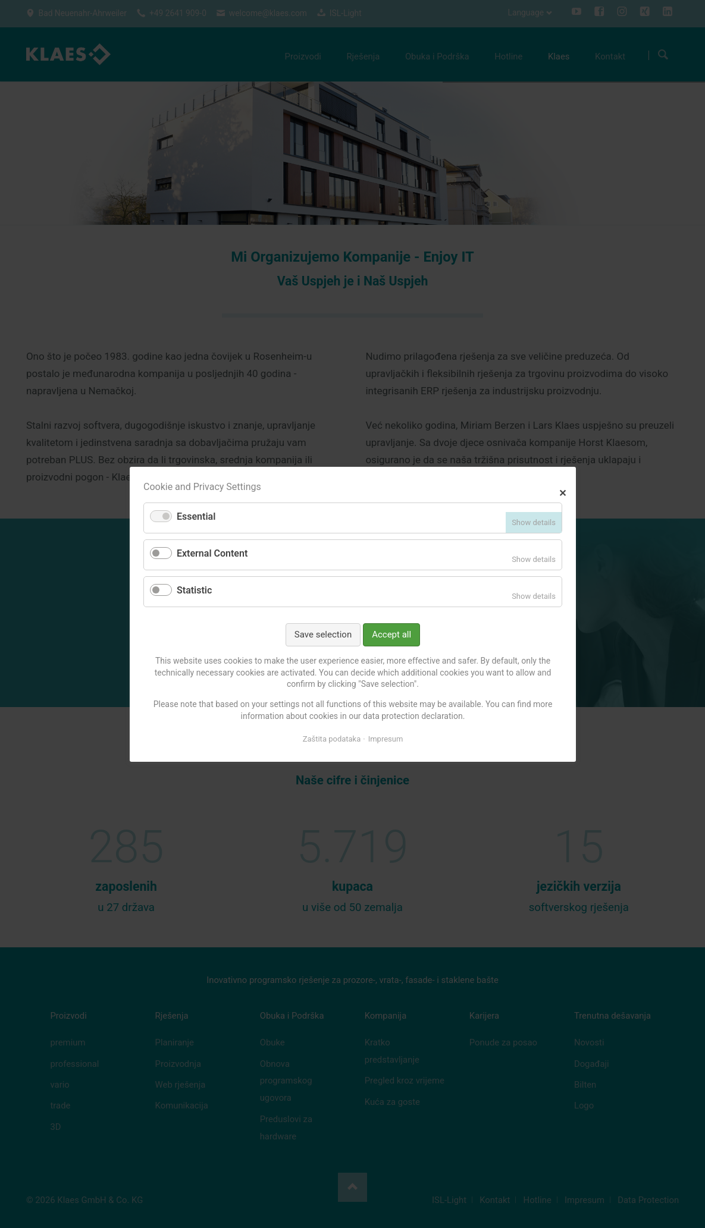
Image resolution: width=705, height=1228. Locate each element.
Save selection (322, 634)
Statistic (194, 590)
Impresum (385, 738)
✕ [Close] (562, 491)
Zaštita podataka (331, 738)
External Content (212, 553)
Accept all (391, 634)
